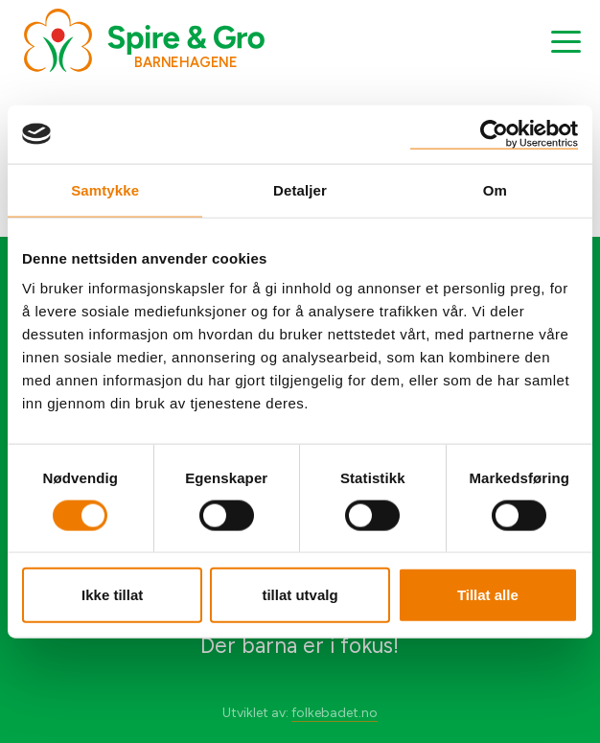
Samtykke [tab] (105, 189)
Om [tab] (495, 189)
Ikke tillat (112, 595)
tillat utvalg (299, 595)
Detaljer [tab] (300, 189)
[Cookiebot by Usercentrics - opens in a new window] (494, 134)
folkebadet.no (334, 713)
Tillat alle (488, 595)
